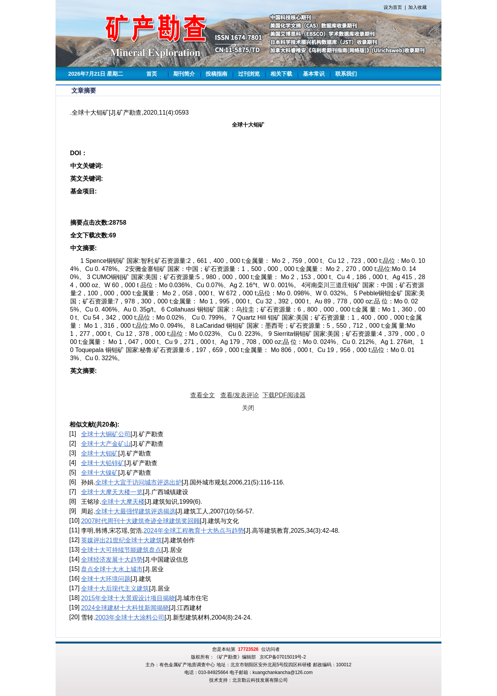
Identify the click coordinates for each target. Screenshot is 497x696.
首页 (151, 74)
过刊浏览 (249, 74)
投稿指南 (216, 74)
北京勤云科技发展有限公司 (260, 680)
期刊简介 (184, 74)
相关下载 (281, 74)
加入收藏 (417, 7)
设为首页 (393, 7)
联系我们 (346, 74)
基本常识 (314, 74)
